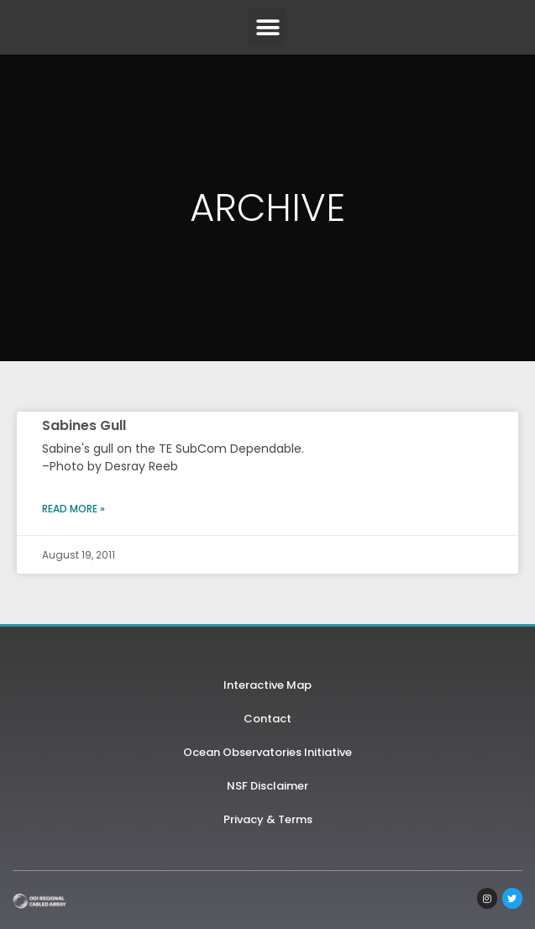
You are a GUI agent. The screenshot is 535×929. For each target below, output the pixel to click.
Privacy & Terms (267, 819)
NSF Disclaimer (267, 786)
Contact (267, 719)
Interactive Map (267, 685)
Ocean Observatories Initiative (267, 752)
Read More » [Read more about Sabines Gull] (73, 508)
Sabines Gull (84, 425)
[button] (267, 27)
